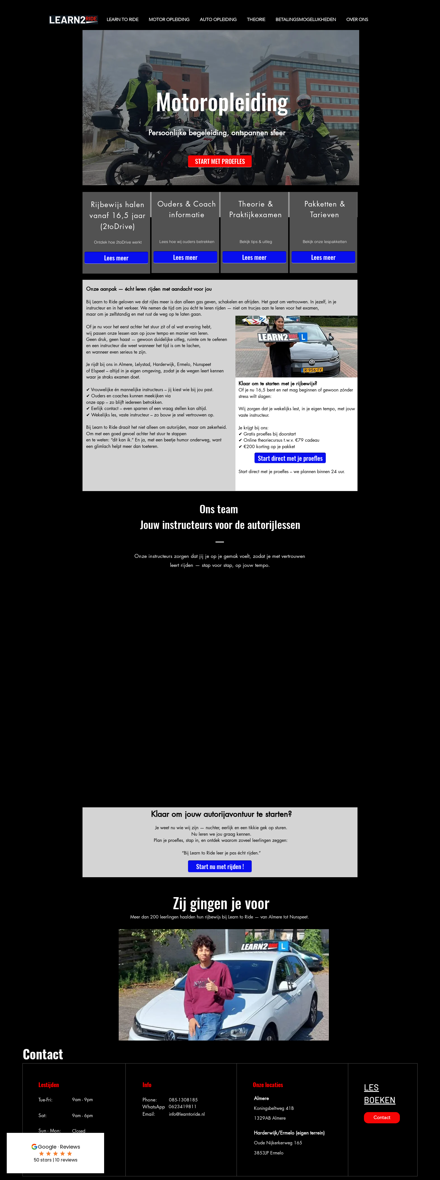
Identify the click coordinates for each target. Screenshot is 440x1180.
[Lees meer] (116, 258)
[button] (220, 161)
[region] (116, 233)
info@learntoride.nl (187, 1114)
